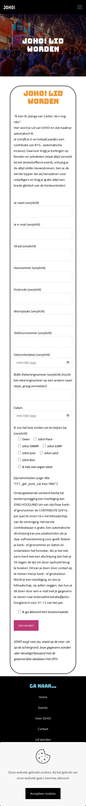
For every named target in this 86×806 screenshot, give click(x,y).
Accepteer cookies (43, 794)
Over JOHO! (43, 718)
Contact (43, 729)
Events (43, 708)
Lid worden (43, 740)
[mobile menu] (80, 7)
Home (43, 697)
